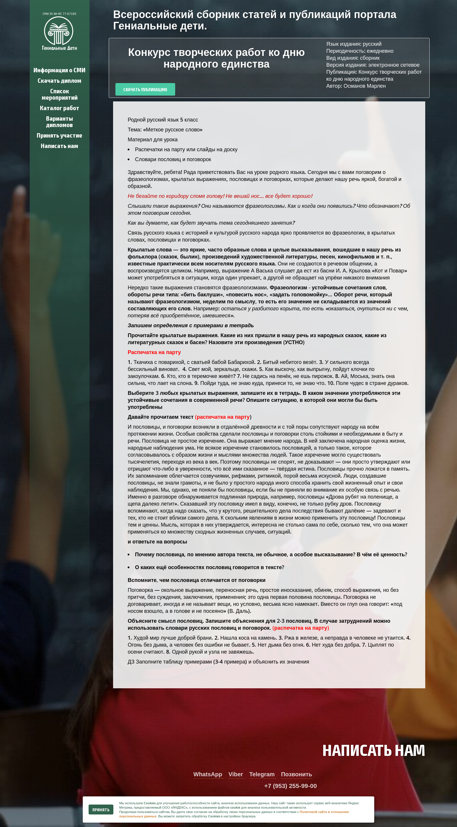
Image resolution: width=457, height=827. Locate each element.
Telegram (262, 774)
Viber (236, 774)
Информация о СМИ (59, 69)
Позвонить (296, 774)
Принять (101, 809)
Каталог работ (59, 107)
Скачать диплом (59, 80)
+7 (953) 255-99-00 (290, 785)
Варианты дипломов (59, 121)
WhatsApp (209, 774)
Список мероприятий (60, 94)
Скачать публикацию (145, 89)
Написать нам (59, 145)
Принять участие (59, 134)
